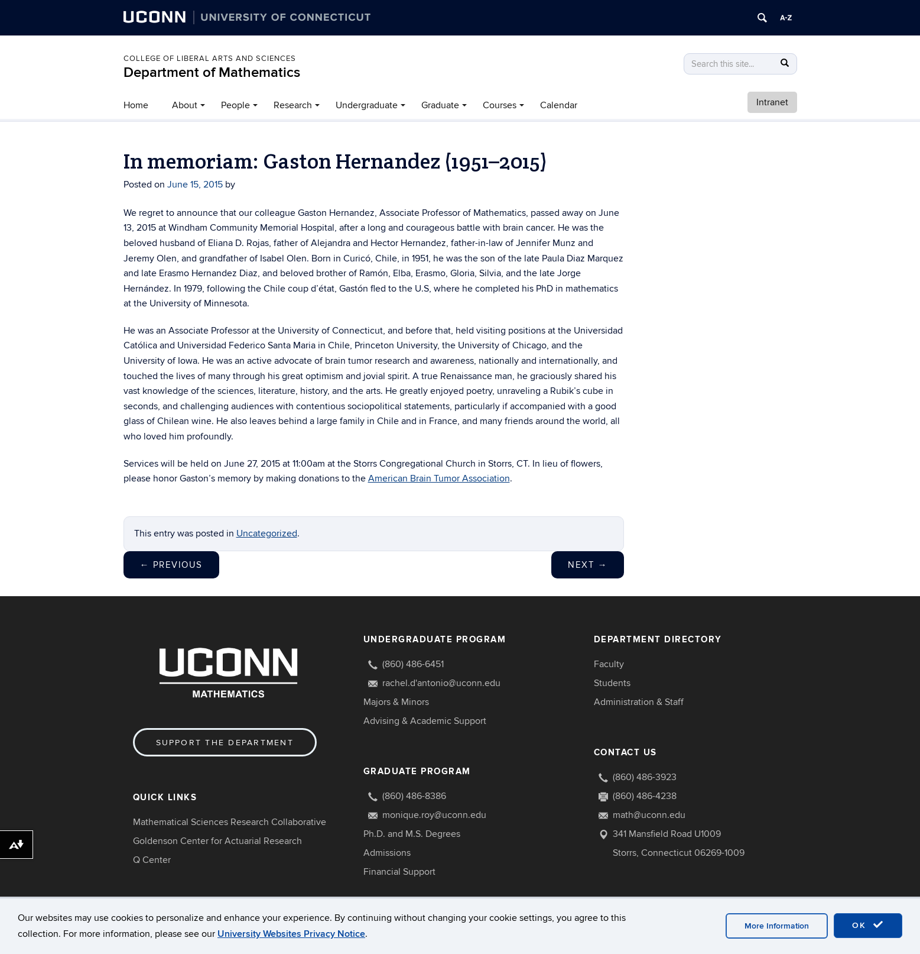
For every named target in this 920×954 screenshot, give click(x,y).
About (184, 105)
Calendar (558, 105)
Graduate (440, 105)
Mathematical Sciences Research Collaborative (229, 822)
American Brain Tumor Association (439, 478)
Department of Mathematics (211, 72)
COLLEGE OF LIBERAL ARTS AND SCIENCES (209, 58)
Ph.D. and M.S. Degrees (411, 834)
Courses (499, 105)
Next (587, 565)
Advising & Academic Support (424, 721)
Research (293, 105)
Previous (171, 565)
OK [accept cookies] (868, 925)
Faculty (609, 664)
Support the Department (225, 743)
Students (612, 683)
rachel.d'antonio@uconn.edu (441, 683)
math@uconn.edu (649, 815)
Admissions (387, 853)
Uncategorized (266, 533)
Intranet (772, 102)
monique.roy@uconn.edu (434, 815)
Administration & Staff (639, 702)
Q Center (152, 860)
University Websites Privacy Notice (291, 934)
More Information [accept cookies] (777, 926)
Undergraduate (367, 105)
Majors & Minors (396, 702)
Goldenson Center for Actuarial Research (217, 841)
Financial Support (399, 872)
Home (135, 105)
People (235, 105)
